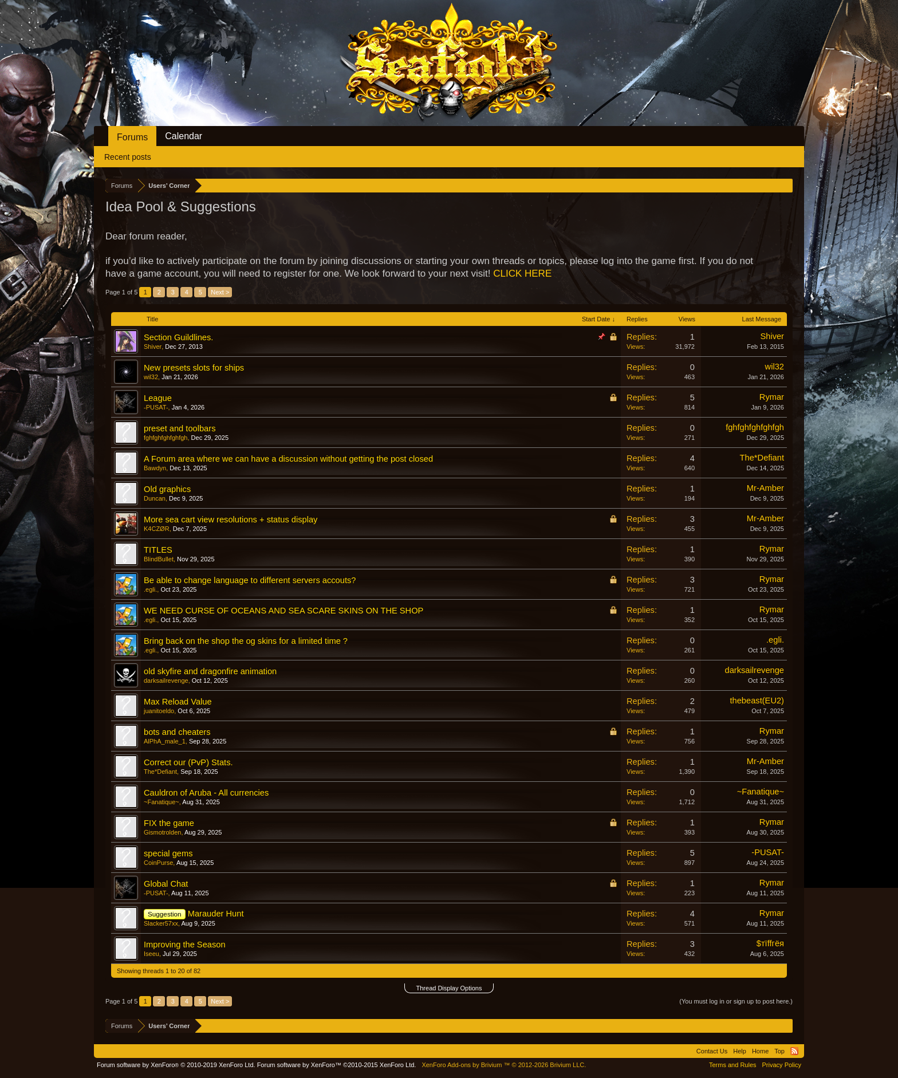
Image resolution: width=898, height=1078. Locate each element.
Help (739, 1051)
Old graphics (167, 489)
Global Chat (166, 883)
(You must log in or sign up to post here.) (736, 1001)
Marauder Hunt (216, 913)
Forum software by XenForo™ (336, 1064)
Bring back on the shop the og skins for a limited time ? (246, 641)
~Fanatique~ (161, 801)
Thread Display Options (449, 988)
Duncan (155, 498)
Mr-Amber (765, 488)
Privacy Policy (781, 1064)
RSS (794, 1051)
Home (760, 1051)
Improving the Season (185, 944)
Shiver (153, 346)
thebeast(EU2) (757, 700)
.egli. (150, 589)
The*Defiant (762, 457)
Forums (132, 137)
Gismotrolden (162, 832)
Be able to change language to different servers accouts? (250, 580)
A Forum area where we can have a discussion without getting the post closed (288, 458)
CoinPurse (158, 862)
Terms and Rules (733, 1064)
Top (779, 1051)
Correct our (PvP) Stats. (188, 762)
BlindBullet (159, 559)
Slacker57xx (161, 923)
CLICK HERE (522, 273)
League (158, 398)
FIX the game (169, 823)
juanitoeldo (159, 710)
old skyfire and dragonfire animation (210, 671)
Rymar (771, 397)
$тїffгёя (770, 943)
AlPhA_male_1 (165, 741)
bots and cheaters (177, 732)
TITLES (158, 549)
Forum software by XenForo (176, 1064)
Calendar (183, 136)
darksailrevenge (166, 680)
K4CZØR (157, 528)
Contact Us (711, 1051)
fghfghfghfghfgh (165, 437)
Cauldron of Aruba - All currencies (206, 792)
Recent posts (127, 157)
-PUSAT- (156, 407)
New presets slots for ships (194, 367)
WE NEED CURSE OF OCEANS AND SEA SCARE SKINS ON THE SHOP (283, 610)
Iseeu (151, 953)
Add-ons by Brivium (504, 1064)
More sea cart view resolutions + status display (230, 519)
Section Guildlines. (178, 337)
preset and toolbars (179, 428)
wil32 (151, 376)
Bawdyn (155, 468)
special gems (168, 853)
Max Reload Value (178, 701)
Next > (220, 292)
